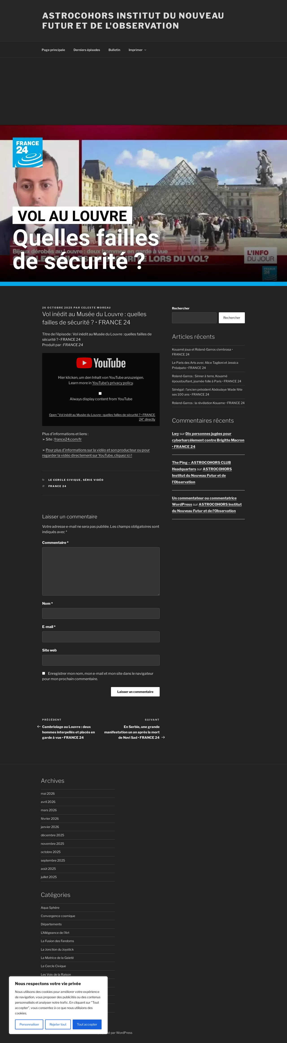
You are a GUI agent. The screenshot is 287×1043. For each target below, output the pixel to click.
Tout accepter (87, 1024)
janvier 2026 (50, 827)
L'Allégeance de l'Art (55, 932)
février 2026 (50, 818)
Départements (51, 924)
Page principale (53, 50)
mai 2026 (48, 793)
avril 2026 (48, 802)
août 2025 (48, 869)
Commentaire (55, 543)
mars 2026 (49, 810)
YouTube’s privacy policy (112, 383)
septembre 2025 (53, 860)
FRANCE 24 (57, 486)
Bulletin (114, 50)
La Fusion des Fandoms (57, 941)
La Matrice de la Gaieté (57, 958)
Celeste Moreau (96, 307)
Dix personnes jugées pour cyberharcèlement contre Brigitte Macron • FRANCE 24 (208, 440)
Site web (49, 650)
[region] (58, 1005)
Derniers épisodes (87, 50)
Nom (47, 603)
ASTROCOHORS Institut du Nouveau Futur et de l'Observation (133, 21)
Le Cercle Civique (64, 479)
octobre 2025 (51, 852)
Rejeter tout (58, 1024)
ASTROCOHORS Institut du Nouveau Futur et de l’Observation (202, 475)
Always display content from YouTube (101, 399)
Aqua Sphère (50, 907)
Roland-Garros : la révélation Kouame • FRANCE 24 (208, 403)
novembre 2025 (52, 843)
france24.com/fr (68, 439)
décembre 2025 (52, 835)
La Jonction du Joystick (57, 949)
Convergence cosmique (58, 916)
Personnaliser (29, 1024)
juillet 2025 (49, 877)
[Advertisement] (143, 91)
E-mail (49, 627)
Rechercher (180, 308)
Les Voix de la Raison (56, 974)
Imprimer (138, 50)
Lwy (175, 434)
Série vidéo (93, 479)
